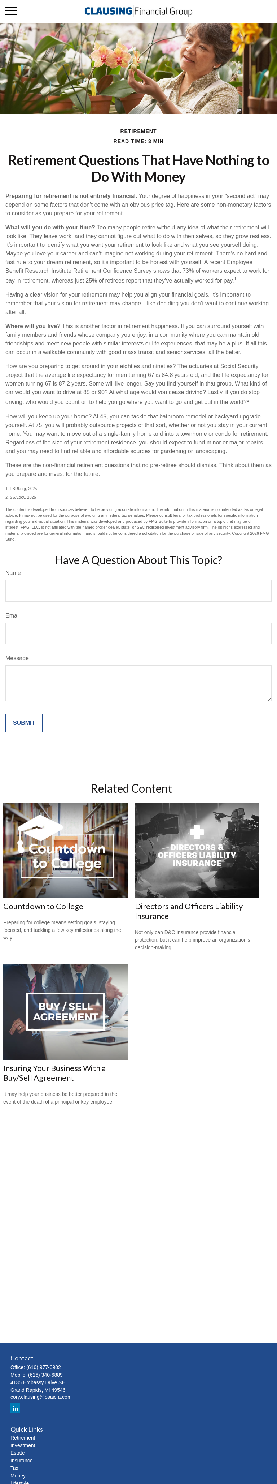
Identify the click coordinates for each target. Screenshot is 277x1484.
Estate (17, 1453)
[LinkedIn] (15, 1408)
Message (17, 658)
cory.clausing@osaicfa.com (41, 1397)
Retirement (22, 1438)
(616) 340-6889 (45, 1375)
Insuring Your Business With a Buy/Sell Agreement (54, 1073)
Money (18, 1476)
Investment (22, 1445)
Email (12, 615)
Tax (14, 1468)
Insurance (21, 1460)
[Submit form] (24, 723)
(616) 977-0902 (43, 1367)
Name (13, 573)
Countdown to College (43, 906)
